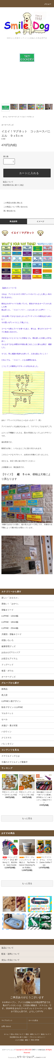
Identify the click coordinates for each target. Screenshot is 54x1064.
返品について (8, 182)
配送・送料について (32, 1034)
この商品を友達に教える (11, 203)
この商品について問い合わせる (14, 207)
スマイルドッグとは (10, 756)
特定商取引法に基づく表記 (13, 185)
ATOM (37, 1040)
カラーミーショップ (8, 1050)
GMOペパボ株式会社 (38, 1050)
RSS (32, 1040)
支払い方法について (17, 1034)
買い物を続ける (8, 211)
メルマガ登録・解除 (21, 1040)
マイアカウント (7, 1020)
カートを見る (33, 1020)
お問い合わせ (6, 1026)
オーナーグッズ (14, 117)
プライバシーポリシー (36, 1037)
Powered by (27, 1057)
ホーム (5, 117)
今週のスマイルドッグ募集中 (14, 762)
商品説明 (13, 221)
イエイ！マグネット (27, 117)
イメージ (40, 221)
